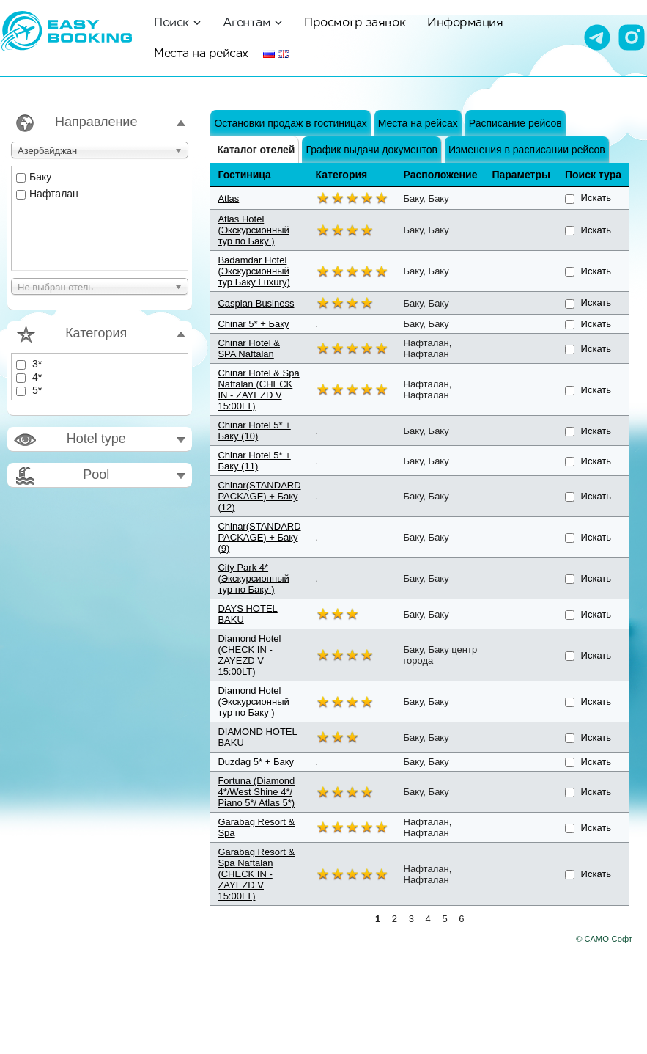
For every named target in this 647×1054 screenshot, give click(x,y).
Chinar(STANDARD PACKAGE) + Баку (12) (259, 496)
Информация (465, 22)
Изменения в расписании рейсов (526, 149)
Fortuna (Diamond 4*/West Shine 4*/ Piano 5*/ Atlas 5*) (256, 791)
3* (29, 364)
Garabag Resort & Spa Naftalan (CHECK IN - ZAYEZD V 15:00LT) (256, 873)
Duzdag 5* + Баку (256, 761)
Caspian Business (256, 303)
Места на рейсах (201, 53)
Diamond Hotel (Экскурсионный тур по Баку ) (253, 701)
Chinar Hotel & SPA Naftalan (249, 348)
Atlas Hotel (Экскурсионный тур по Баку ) (253, 229)
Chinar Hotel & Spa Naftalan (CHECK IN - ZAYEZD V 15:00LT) (258, 389)
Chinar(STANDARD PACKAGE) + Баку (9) (259, 537)
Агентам (253, 22)
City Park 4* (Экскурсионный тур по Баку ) (253, 578)
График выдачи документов (371, 149)
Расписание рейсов (515, 123)
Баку (33, 177)
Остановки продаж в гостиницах (290, 123)
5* (29, 390)
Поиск (177, 22)
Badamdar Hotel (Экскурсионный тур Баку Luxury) (253, 271)
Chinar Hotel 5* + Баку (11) (254, 461)
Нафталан (47, 194)
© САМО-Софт (604, 938)
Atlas (228, 198)
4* (29, 377)
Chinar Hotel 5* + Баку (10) (254, 431)
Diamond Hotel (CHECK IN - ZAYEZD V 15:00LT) (249, 655)
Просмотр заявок (354, 22)
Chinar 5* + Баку (253, 323)
